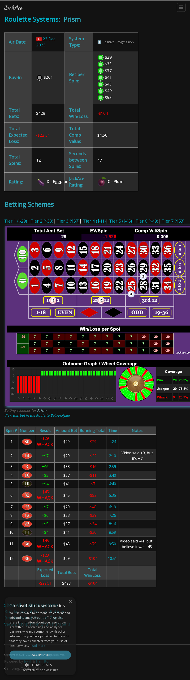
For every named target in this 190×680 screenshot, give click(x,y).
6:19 (112, 506)
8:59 (112, 532)
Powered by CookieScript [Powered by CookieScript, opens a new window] (40, 670)
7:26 (112, 515)
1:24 (112, 441)
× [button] (70, 602)
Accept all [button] (40, 655)
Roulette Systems (31, 19)
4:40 (112, 483)
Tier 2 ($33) (41, 221)
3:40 (112, 475)
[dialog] (40, 636)
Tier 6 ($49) (146, 221)
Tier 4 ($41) (94, 221)
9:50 (112, 543)
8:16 (112, 523)
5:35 (112, 495)
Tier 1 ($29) (15, 221)
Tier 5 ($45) (120, 221)
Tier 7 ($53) (173, 221)
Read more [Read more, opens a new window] (37, 646)
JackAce (13, 7)
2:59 (112, 466)
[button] (40, 665)
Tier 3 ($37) (68, 221)
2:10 (112, 455)
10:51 (112, 558)
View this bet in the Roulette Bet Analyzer (37, 415)
